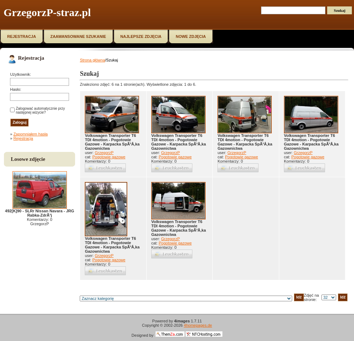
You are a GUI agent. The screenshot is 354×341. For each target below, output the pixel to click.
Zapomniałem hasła (30, 134)
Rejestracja (23, 138)
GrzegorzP (104, 152)
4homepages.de (198, 325)
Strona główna (92, 60)
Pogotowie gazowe (108, 157)
